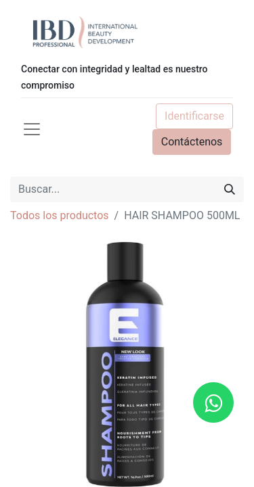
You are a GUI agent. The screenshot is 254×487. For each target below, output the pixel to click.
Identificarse (194, 116)
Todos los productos (59, 215)
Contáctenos (192, 141)
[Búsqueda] (229, 189)
